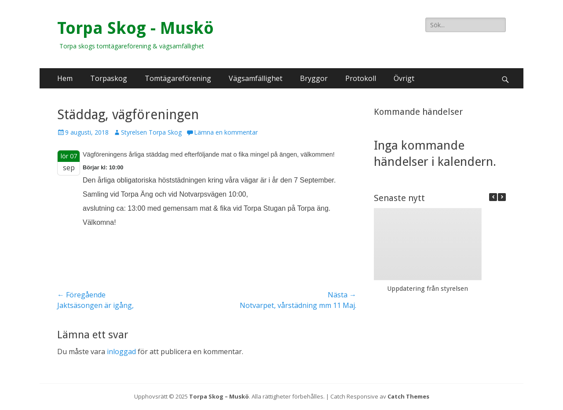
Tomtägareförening (178, 78)
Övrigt (404, 78)
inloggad (121, 351)
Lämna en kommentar (226, 132)
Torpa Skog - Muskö (135, 28)
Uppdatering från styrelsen (427, 289)
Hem (65, 78)
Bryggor (314, 78)
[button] (502, 197)
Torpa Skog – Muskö (219, 396)
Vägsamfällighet (255, 78)
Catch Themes (408, 396)
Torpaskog (108, 78)
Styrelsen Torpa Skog (151, 132)
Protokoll (360, 78)
